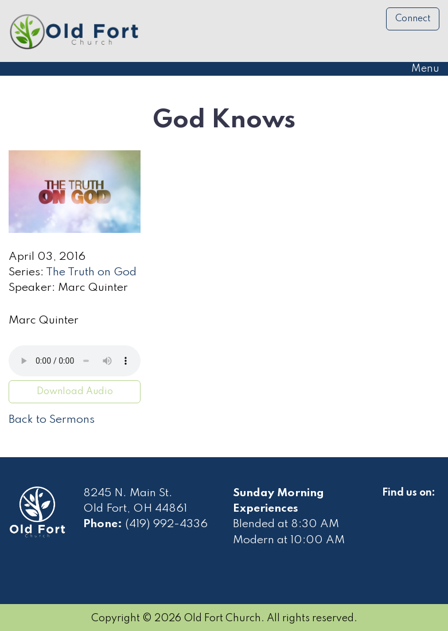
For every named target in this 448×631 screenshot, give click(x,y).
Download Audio (75, 391)
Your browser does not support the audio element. (75, 360)
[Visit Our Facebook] (391, 506)
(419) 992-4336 (166, 524)
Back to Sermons (52, 420)
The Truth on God (91, 272)
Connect (413, 19)
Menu (419, 69)
